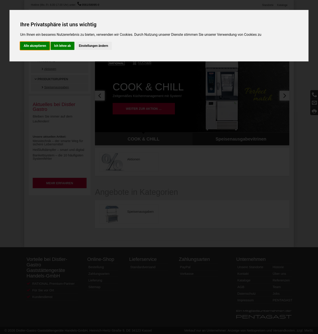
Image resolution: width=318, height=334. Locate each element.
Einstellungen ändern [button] (93, 45)
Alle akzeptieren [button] (35, 45)
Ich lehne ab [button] (62, 45)
